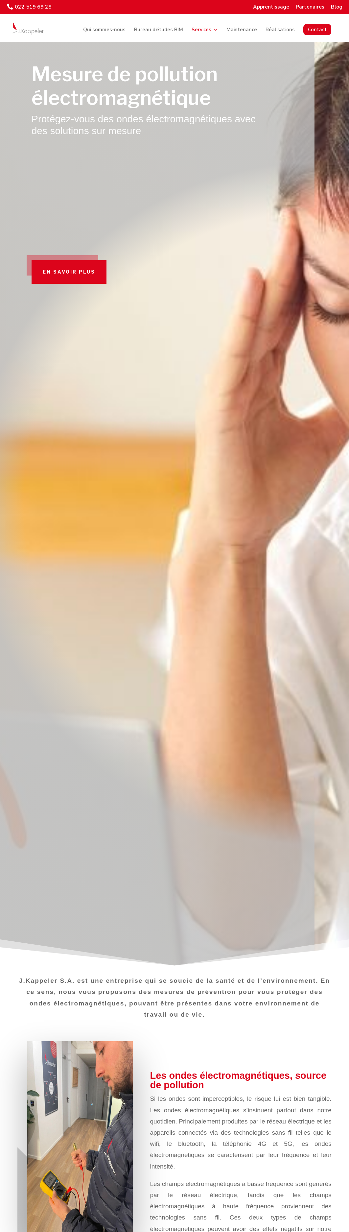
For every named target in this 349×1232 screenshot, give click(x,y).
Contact (317, 29)
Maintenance (241, 30)
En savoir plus (69, 272)
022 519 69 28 (33, 7)
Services (201, 30)
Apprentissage (271, 7)
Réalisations (280, 30)
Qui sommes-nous (104, 30)
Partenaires (310, 7)
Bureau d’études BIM (158, 30)
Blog (336, 7)
